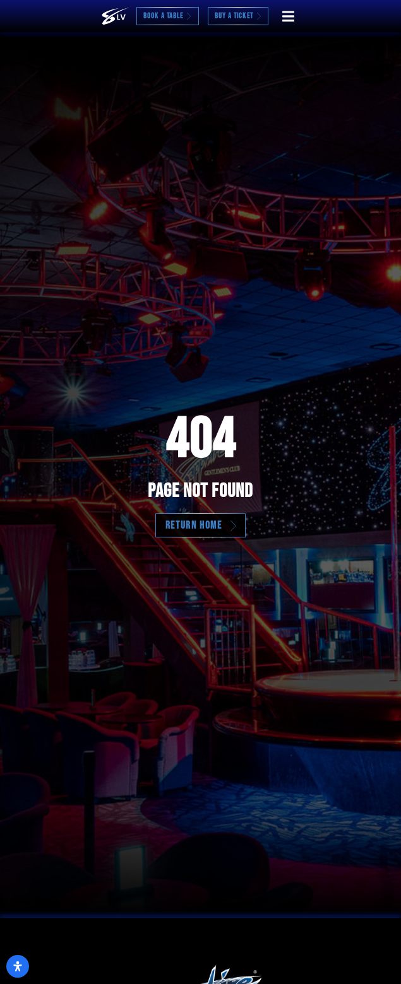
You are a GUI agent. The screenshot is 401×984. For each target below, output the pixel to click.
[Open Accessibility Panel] (17, 966)
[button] (288, 16)
